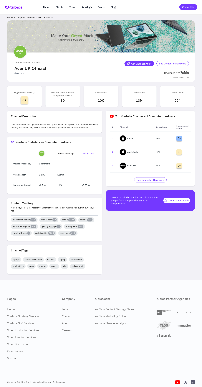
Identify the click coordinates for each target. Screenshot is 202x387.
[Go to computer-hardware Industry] (172, 63)
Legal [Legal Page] (65, 309)
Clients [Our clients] (59, 7)
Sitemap (12, 358)
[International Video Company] (165, 312)
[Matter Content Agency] (186, 325)
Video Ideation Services (21, 337)
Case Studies (15, 351)
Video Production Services (23, 330)
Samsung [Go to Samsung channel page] (128, 166)
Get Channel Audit (139, 63)
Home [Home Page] (11, 309)
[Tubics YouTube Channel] (177, 382)
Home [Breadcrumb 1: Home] (10, 17)
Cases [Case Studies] (101, 7)
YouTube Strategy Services (23, 316)
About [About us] (46, 7)
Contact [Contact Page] (66, 316)
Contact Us (188, 7)
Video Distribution (18, 344)
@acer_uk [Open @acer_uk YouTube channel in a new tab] (19, 73)
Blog (113, 7)
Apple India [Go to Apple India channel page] (129, 152)
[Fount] (165, 335)
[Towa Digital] (186, 312)
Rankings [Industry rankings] (86, 7)
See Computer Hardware (172, 63)
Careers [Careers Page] (67, 330)
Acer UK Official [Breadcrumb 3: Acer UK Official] (45, 17)
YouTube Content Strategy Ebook (114, 309)
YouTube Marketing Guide (110, 316)
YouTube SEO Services (20, 323)
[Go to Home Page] (13, 7)
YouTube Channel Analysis (111, 323)
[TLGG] (165, 325)
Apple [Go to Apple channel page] (126, 138)
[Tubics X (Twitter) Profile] (185, 382)
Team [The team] (72, 7)
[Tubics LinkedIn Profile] (193, 382)
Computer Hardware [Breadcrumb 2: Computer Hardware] (25, 17)
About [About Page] (65, 323)
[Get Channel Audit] (139, 63)
